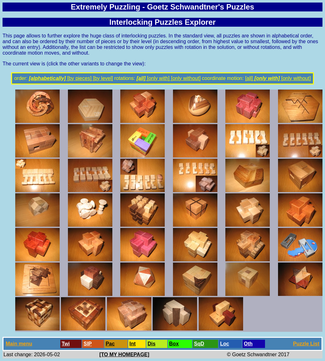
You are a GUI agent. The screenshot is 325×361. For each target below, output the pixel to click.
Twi (66, 343)
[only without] (185, 78)
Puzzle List (306, 343)
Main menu (19, 343)
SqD (199, 343)
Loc (224, 343)
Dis (152, 343)
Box (174, 343)
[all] (140, 78)
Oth (248, 343)
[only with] (158, 78)
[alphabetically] (47, 78)
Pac (110, 343)
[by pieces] (78, 78)
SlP (87, 343)
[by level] (102, 78)
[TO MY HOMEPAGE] (124, 354)
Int (132, 343)
